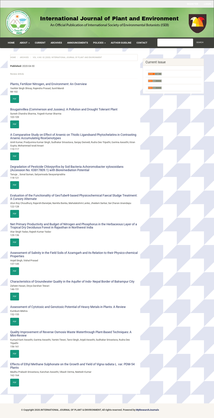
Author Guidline (121, 42)
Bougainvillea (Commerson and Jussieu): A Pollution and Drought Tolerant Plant (63, 109)
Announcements (77, 42)
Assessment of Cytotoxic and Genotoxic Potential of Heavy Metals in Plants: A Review (68, 307)
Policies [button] (99, 42)
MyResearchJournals (147, 409)
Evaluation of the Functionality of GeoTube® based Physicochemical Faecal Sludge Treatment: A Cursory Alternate (73, 197)
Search (199, 42)
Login (207, 4)
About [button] (25, 42)
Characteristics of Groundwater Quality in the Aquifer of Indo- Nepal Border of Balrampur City (72, 281)
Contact (141, 42)
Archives (56, 42)
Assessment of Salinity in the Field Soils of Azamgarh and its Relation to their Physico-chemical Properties (74, 254)
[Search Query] (175, 42)
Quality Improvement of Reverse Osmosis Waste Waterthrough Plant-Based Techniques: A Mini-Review (71, 333)
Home (11, 42)
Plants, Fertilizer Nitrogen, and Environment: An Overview (48, 84)
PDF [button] (14, 99)
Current (40, 42)
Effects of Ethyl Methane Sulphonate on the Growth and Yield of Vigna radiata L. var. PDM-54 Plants (72, 365)
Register (192, 4)
